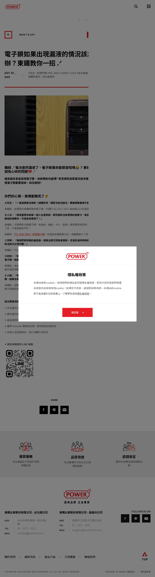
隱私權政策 (83, 293)
